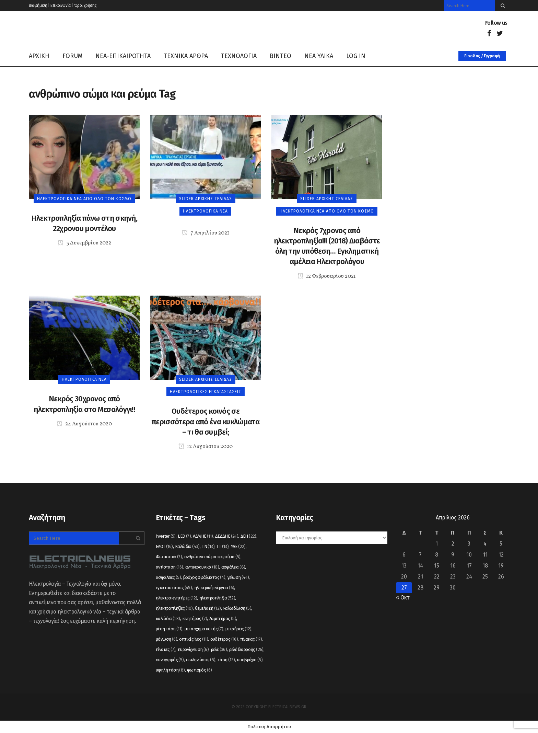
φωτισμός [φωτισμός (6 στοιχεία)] (199, 670)
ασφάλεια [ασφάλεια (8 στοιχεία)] (233, 567)
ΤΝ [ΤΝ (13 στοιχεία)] (208, 546)
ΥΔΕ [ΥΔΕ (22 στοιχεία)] (238, 546)
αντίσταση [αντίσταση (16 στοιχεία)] (169, 567)
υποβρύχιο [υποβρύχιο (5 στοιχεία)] (249, 659)
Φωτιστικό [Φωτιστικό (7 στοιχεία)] (169, 556)
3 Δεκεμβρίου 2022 (84, 243)
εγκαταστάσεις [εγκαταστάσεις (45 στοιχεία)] (174, 587)
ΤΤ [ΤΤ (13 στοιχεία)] (223, 546)
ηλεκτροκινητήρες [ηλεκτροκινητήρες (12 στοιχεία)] (176, 597)
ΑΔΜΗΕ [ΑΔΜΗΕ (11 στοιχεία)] (203, 536)
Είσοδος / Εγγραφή (482, 56)
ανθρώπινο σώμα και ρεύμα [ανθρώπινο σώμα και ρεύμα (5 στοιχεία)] (212, 556)
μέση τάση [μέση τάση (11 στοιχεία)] (169, 628)
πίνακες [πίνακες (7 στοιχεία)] (165, 649)
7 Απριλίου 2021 (205, 233)
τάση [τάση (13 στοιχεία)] (226, 659)
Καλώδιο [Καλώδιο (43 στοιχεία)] (187, 546)
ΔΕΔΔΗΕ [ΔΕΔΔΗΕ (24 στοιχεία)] (226, 536)
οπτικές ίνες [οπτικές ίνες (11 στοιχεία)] (193, 639)
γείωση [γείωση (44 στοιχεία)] (238, 577)
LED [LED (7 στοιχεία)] (184, 536)
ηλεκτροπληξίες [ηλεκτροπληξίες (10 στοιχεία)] (174, 608)
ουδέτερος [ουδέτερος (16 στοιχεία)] (224, 639)
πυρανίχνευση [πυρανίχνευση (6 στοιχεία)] (193, 649)
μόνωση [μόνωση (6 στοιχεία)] (166, 639)
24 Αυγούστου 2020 (84, 424)
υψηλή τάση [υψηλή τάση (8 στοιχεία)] (170, 670)
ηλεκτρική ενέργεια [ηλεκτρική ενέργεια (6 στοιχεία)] (214, 587)
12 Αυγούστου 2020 (205, 446)
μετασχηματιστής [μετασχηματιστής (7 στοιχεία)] (204, 628)
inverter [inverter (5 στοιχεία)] (166, 536)
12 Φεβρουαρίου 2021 (326, 276)
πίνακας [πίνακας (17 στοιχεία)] (251, 639)
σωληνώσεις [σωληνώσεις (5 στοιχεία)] (200, 659)
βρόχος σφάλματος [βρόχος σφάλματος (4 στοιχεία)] (204, 577)
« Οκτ (402, 597)
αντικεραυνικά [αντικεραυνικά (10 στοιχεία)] (202, 567)
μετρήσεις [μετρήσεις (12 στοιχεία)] (238, 628)
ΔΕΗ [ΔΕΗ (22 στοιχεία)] (248, 536)
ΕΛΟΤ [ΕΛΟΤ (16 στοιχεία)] (164, 546)
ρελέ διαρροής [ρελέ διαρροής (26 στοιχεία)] (246, 649)
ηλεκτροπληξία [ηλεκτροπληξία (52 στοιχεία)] (217, 597)
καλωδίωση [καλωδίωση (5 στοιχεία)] (237, 608)
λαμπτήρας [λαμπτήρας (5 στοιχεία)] (222, 618)
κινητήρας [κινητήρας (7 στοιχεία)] (194, 618)
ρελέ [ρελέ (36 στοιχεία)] (219, 649)
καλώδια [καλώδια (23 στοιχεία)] (168, 618)
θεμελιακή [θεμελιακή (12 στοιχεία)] (208, 608)
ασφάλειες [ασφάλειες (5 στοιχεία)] (168, 577)
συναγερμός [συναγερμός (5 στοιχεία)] (170, 659)
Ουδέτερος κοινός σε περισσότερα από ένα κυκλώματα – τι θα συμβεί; (205, 421)
